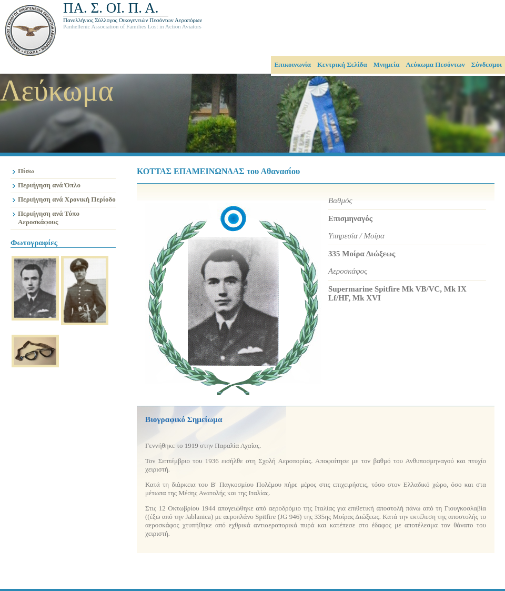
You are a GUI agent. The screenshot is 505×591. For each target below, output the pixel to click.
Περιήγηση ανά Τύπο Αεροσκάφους (48, 217)
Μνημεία (386, 64)
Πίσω (26, 171)
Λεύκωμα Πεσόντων (435, 64)
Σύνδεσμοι (486, 64)
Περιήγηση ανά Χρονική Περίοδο (67, 199)
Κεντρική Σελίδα (342, 64)
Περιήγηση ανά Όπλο (49, 185)
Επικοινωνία (292, 64)
